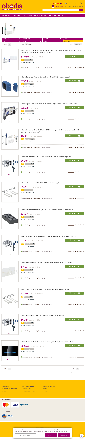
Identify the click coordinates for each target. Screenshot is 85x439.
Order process (5, 386)
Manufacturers (15, 19)
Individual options (26, 435)
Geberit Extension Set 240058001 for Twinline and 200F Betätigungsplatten (45, 289)
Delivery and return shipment (9, 388)
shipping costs (31, 62)
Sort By (71, 44)
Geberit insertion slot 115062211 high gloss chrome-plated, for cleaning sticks (46, 157)
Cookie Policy (63, 431)
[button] (67, 3)
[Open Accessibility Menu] (82, 436)
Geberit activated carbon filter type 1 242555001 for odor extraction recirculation (47, 210)
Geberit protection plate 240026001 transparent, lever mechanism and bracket (46, 263)
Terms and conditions (28, 386)
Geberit (22, 19)
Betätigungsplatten (40, 19)
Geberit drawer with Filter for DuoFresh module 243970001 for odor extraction (46, 77)
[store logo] (12, 7)
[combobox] (60, 10)
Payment (4, 391)
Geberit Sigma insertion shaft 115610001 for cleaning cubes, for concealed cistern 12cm (49, 104)
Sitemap (44, 391)
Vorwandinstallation (30, 19)
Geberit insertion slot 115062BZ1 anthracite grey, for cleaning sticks (42, 316)
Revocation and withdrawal (29, 391)
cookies (20, 430)
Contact (44, 388)
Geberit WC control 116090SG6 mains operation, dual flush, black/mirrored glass (47, 342)
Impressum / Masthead (48, 386)
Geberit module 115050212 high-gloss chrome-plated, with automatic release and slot (48, 236)
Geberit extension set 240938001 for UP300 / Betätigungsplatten (41, 183)
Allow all (64, 435)
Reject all (51, 435)
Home (9, 19)
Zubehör (48, 19)
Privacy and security (27, 388)
